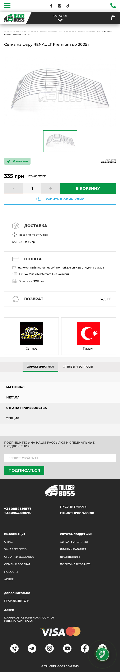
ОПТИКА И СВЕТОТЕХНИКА (16, 32)
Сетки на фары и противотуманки (77, 32)
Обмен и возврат (17, 564)
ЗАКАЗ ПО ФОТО (15, 549)
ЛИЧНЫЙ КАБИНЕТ (73, 549)
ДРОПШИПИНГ (70, 556)
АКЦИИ (9, 579)
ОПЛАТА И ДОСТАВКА (19, 556)
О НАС (8, 541)
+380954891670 (18, 512)
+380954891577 (17, 508)
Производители (16, 600)
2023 (76, 666)
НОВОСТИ (11, 571)
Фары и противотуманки (44, 32)
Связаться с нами (74, 541)
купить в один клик (65, 199)
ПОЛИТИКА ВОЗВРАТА (75, 564)
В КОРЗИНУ (88, 188)
